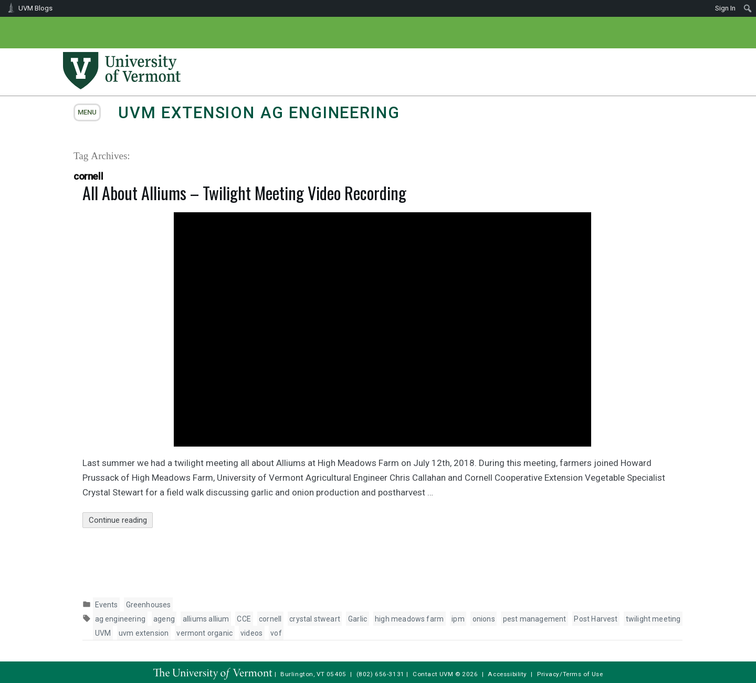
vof (276, 633)
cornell (270, 619)
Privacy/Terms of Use (570, 674)
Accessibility (507, 674)
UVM (103, 633)
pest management (534, 619)
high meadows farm (409, 619)
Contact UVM (433, 674)
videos (251, 633)
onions (483, 619)
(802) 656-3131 (380, 674)
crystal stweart (314, 619)
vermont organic (204, 633)
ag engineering (120, 619)
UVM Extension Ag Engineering (259, 113)
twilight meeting (653, 619)
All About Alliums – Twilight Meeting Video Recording (244, 192)
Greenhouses (148, 605)
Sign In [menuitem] (725, 8)
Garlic (357, 619)
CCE (244, 619)
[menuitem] (748, 8)
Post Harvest (595, 619)
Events (106, 605)
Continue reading (121, 520)
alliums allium (206, 619)
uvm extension (144, 633)
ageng (164, 619)
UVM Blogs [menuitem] (35, 8)
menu (87, 112)
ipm (458, 619)
